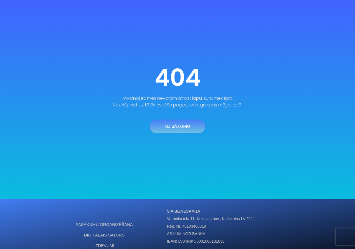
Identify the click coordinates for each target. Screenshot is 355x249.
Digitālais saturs (104, 235)
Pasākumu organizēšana (104, 224)
